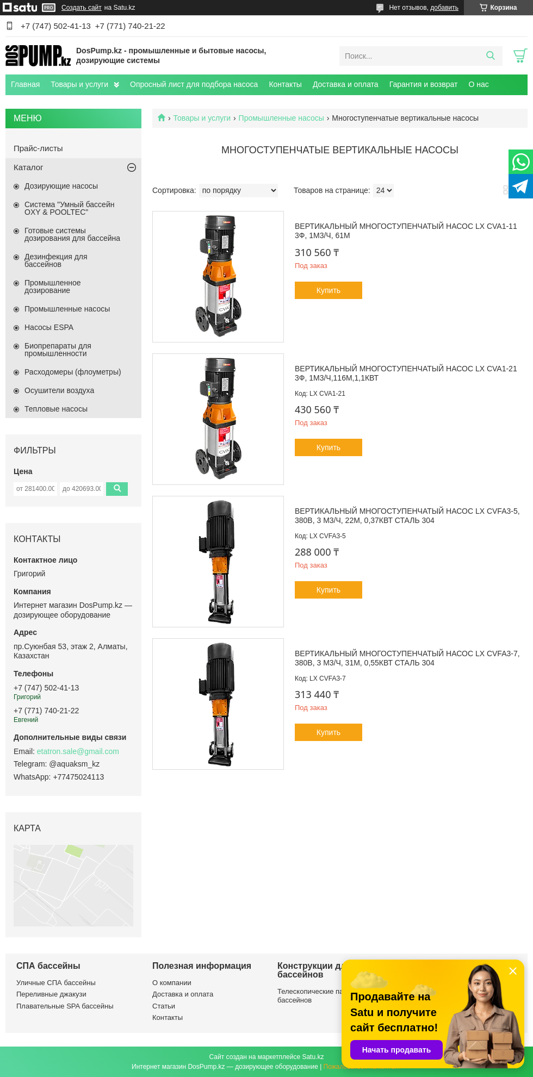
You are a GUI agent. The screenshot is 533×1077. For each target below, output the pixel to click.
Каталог (29, 167)
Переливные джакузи (51, 994)
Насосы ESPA (48, 327)
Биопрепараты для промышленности (57, 349)
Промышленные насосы (281, 118)
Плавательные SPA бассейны (65, 1006)
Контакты (285, 84)
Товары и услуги (79, 84)
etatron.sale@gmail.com (78, 751)
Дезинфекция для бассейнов (56, 260)
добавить (444, 7)
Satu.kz (313, 1057)
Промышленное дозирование (52, 286)
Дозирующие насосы (61, 186)
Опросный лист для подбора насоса (194, 84)
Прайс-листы (38, 148)
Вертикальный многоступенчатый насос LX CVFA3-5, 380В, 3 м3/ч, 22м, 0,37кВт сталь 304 (407, 516)
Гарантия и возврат (423, 84)
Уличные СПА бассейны (56, 983)
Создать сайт (81, 7)
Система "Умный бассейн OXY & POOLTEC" (69, 208)
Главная (25, 84)
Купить (328, 290)
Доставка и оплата (346, 84)
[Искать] (490, 56)
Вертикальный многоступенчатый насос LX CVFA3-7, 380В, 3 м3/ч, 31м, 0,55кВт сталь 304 (407, 658)
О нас (478, 84)
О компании (171, 983)
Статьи (163, 1006)
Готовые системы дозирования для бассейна (72, 234)
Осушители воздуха (59, 390)
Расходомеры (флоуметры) (72, 372)
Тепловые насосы (56, 408)
